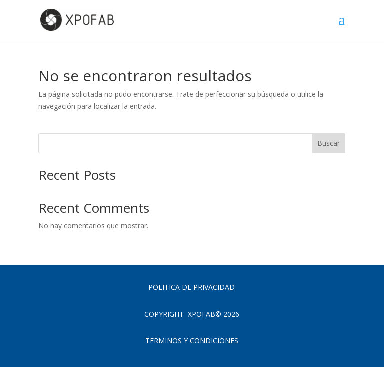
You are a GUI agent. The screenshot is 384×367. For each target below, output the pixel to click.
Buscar (329, 143)
